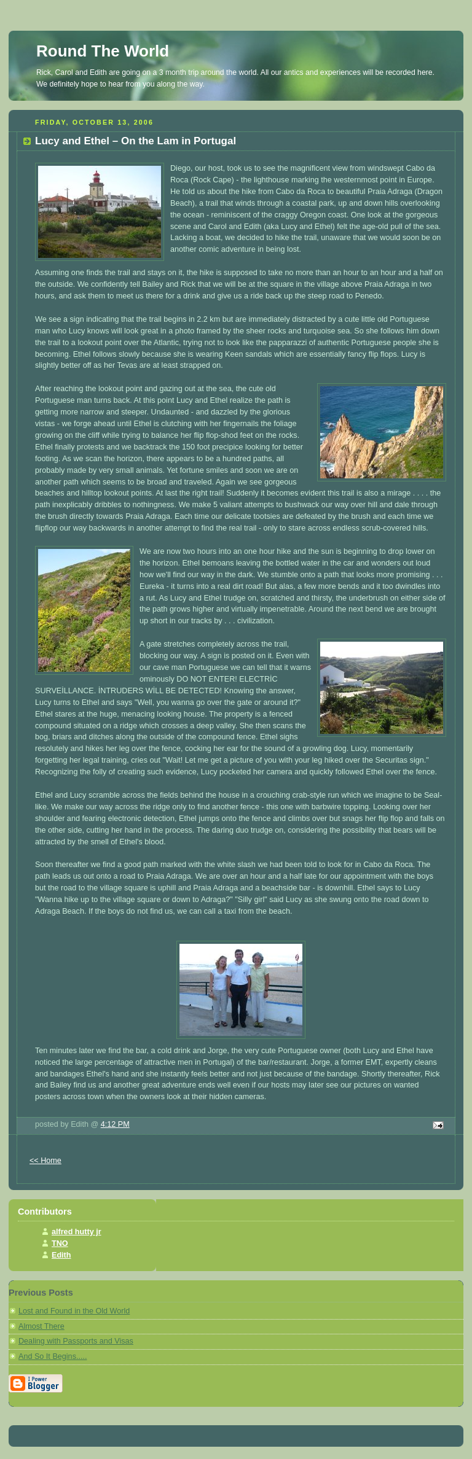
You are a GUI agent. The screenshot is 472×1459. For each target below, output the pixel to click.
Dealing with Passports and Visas (75, 1341)
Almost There (41, 1326)
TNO (60, 1243)
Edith (61, 1255)
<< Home (45, 1160)
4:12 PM (115, 1124)
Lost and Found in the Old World (74, 1311)
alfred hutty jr (76, 1232)
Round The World (102, 51)
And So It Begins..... (52, 1356)
